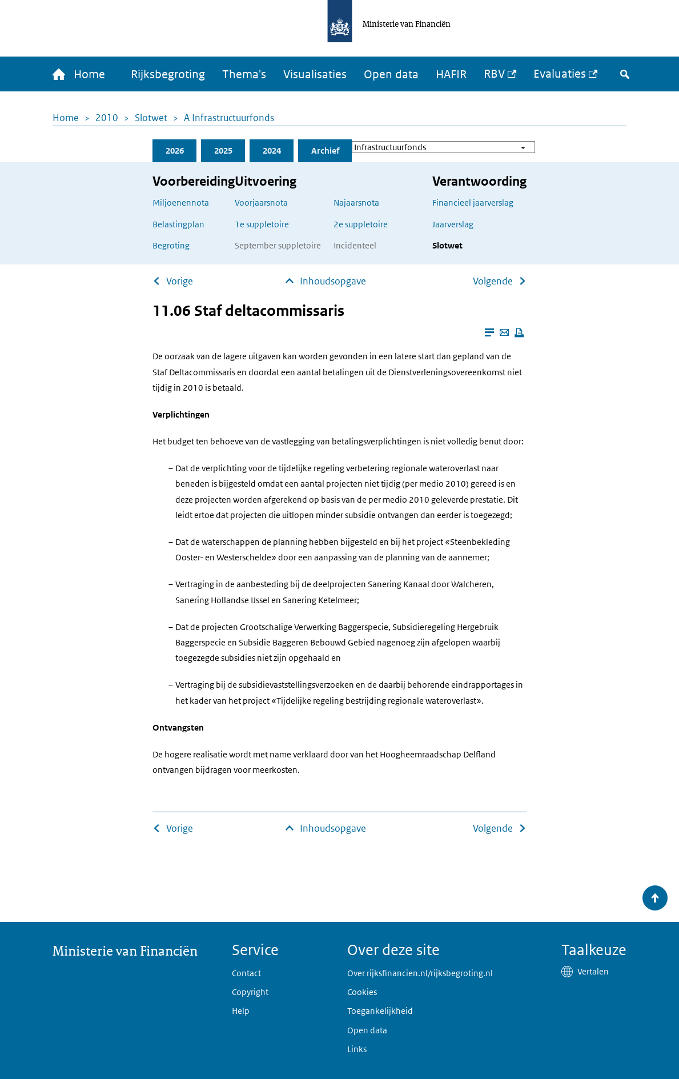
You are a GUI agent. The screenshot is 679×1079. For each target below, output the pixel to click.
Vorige (179, 281)
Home (66, 117)
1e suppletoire (262, 224)
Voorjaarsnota (261, 202)
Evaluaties (559, 74)
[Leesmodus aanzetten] (489, 332)
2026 (175, 150)
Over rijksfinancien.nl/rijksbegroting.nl (420, 973)
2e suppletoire (361, 224)
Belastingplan (178, 224)
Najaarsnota (356, 202)
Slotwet (151, 117)
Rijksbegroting (168, 74)
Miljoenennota (180, 202)
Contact (246, 973)
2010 (106, 117)
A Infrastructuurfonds (229, 117)
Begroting (171, 245)
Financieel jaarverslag (472, 202)
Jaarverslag (452, 224)
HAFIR (451, 74)
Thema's (244, 74)
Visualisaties (315, 74)
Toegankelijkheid (380, 1010)
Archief (325, 150)
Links (357, 1049)
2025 (223, 150)
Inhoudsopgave (333, 281)
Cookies (362, 991)
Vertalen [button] (593, 971)
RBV (494, 74)
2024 (272, 150)
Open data (391, 74)
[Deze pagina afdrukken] (519, 332)
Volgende (493, 281)
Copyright (250, 991)
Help (241, 1010)
